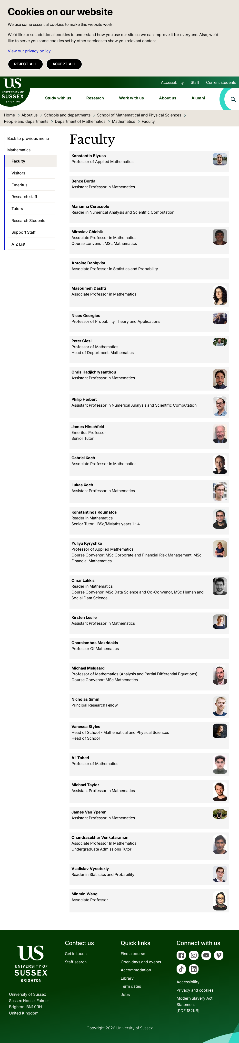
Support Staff (23, 232)
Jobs (125, 994)
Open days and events (141, 961)
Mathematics (18, 149)
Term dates (131, 986)
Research (95, 98)
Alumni (198, 98)
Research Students (28, 220)
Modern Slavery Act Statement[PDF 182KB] (194, 1004)
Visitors (18, 173)
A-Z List (18, 244)
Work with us (131, 98)
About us (167, 98)
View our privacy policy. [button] (29, 50)
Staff (195, 82)
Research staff (24, 196)
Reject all (25, 64)
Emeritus (19, 184)
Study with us (58, 98)
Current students (221, 82)
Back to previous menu (28, 138)
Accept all (64, 64)
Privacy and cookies (195, 990)
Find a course (133, 953)
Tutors (17, 208)
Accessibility (172, 82)
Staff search (76, 961)
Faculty (18, 161)
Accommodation (136, 969)
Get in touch (76, 953)
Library (127, 978)
